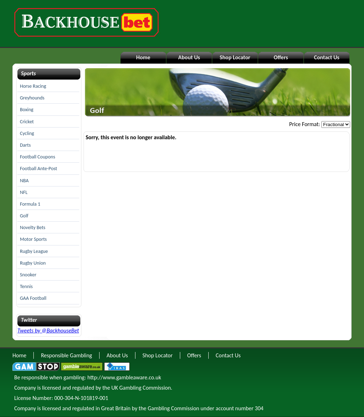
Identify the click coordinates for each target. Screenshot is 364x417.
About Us (189, 57)
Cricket (27, 122)
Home (143, 57)
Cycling (27, 133)
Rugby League (34, 251)
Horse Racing (33, 86)
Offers (281, 57)
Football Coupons (37, 157)
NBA (24, 181)
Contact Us (326, 57)
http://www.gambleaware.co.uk (124, 377)
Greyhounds (32, 98)
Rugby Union (33, 263)
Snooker (28, 275)
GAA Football (33, 298)
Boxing (26, 110)
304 (259, 408)
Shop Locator (235, 57)
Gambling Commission (173, 408)
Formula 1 (30, 204)
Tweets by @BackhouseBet (48, 330)
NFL (23, 192)
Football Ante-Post (38, 169)
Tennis (26, 286)
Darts (25, 145)
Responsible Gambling (66, 355)
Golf (24, 216)
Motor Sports (33, 239)
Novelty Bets (33, 227)
